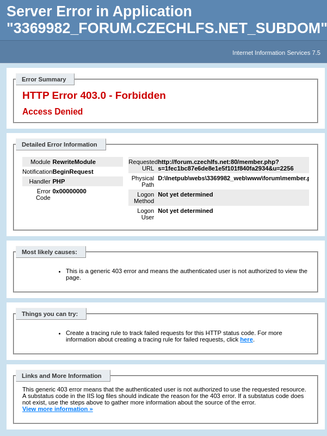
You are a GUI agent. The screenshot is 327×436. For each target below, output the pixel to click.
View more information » (57, 409)
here (246, 339)
